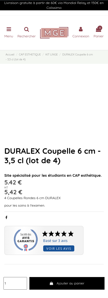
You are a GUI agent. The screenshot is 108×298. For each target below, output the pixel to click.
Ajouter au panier (67, 283)
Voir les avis (58, 248)
